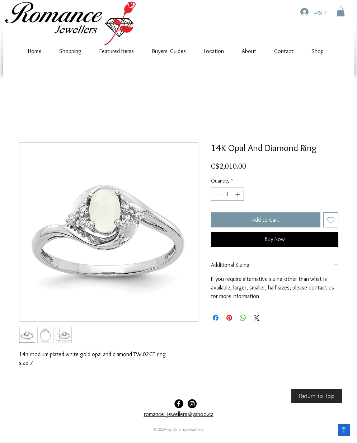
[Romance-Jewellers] (192, 403)
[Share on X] (256, 318)
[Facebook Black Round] (178, 403)
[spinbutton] (227, 194)
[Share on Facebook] (215, 318)
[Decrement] (216, 194)
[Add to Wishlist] (330, 219)
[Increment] (238, 194)
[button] (341, 11)
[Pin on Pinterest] (229, 318)
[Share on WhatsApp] (243, 318)
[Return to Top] (316, 396)
